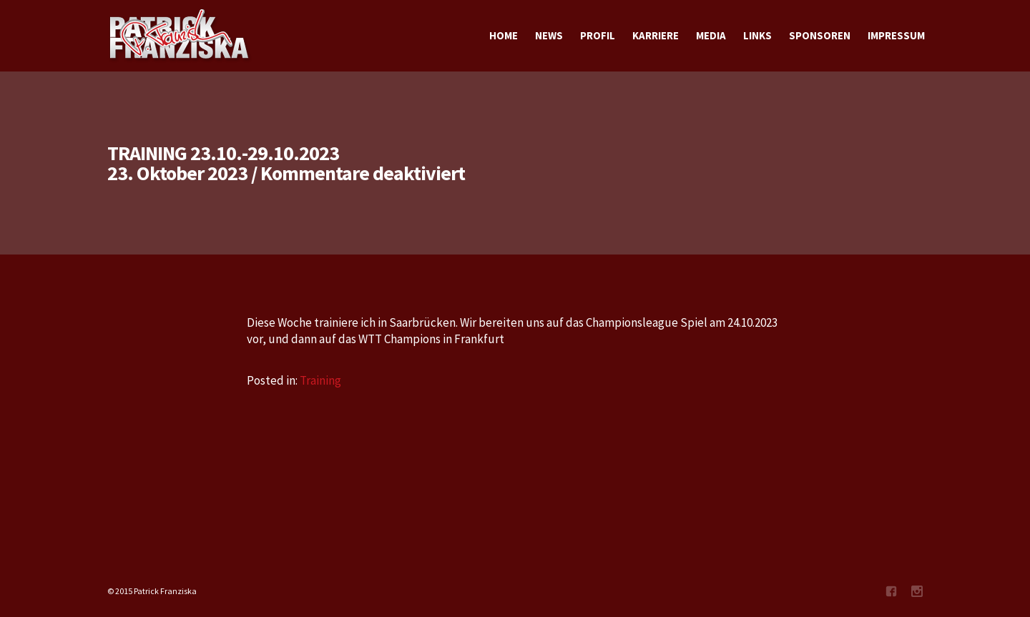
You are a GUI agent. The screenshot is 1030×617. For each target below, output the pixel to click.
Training (320, 380)
